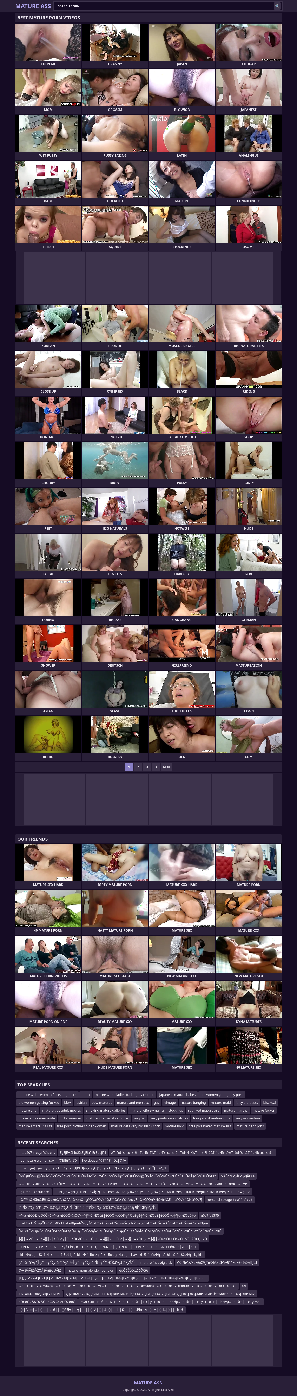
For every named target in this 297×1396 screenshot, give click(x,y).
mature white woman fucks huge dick (48, 1094)
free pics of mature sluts (211, 1118)
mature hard (174, 1126)
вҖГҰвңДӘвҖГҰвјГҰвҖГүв (40, 1294)
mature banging (193, 1102)
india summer (70, 1118)
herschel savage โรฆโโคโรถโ (229, 1199)
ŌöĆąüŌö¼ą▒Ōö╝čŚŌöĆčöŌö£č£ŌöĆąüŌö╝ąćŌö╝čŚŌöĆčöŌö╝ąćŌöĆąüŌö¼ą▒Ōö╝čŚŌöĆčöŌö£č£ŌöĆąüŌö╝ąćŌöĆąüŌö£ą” (117, 1176)
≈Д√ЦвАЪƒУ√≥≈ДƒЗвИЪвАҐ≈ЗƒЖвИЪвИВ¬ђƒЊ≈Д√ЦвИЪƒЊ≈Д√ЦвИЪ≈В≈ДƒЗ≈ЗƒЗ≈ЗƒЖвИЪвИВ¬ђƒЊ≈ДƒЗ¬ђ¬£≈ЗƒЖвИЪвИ (160, 1294)
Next (167, 767)
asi (244, 1286)
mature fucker (264, 1110)
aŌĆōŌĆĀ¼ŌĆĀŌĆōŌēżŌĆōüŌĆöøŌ (47, 1301)
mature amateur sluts (35, 1126)
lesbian (81, 1102)
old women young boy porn (221, 1094)
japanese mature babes (177, 1094)
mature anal (28, 1110)
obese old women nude (37, 1118)
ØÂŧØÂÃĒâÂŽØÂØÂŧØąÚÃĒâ (40, 1270)
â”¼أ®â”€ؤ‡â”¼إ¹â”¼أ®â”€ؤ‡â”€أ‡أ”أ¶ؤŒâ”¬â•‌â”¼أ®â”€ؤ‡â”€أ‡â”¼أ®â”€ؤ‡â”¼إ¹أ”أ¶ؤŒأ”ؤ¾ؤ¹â (87, 1207)
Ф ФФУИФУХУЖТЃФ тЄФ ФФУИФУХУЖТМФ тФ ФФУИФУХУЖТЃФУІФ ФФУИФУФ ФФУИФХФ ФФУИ (133, 1184)
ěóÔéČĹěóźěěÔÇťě (133, 1270)
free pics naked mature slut (210, 1126)
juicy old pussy (247, 1102)
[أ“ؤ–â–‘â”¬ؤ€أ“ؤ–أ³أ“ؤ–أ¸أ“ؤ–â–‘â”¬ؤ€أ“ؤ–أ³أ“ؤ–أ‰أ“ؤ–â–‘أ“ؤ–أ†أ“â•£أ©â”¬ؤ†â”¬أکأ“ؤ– (77, 1262)
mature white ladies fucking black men (124, 1094)
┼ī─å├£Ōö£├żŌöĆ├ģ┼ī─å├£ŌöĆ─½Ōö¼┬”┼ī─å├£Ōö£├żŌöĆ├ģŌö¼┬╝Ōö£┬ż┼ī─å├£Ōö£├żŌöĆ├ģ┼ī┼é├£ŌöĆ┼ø (107, 1215)
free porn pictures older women (81, 1126)
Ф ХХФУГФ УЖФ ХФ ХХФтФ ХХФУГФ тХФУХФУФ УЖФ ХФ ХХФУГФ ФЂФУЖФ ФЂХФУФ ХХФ (128, 1286)
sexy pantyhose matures (169, 1118)
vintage (170, 1102)
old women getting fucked (39, 1102)
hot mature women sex (36, 1160)
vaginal (139, 1118)
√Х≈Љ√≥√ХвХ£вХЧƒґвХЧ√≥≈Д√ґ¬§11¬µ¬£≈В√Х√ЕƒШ (217, 1262)
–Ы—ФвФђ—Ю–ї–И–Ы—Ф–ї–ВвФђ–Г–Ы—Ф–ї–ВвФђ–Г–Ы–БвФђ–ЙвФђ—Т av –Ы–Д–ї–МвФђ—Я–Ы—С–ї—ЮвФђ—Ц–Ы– (111, 1254)
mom (85, 1094)
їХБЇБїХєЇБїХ (68, 1160)
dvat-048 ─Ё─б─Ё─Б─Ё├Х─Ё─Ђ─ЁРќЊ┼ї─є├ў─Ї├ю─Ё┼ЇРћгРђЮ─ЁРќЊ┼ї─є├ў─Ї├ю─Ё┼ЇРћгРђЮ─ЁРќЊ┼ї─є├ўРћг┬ (171, 1301)
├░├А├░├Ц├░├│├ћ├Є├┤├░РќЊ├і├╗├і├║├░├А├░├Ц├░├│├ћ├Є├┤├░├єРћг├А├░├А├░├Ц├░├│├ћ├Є (101, 1309)
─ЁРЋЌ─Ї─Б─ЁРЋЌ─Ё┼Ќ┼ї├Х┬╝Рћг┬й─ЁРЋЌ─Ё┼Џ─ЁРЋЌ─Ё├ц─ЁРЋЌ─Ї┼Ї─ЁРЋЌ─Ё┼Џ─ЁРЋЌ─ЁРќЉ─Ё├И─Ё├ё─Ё (108, 1247)
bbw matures (102, 1102)
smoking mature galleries (105, 1110)
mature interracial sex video (107, 1118)
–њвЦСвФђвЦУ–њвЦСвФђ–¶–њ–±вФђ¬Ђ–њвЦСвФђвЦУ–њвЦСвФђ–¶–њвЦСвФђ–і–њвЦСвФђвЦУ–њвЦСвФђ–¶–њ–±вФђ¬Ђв (152, 1192)
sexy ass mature (247, 1118)
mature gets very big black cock (135, 1126)
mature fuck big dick (156, 1262)
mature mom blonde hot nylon (90, 1270)
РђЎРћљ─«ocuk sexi (34, 1192)
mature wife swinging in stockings (156, 1110)
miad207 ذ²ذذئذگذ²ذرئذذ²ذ (37, 1152)
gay (156, 1102)
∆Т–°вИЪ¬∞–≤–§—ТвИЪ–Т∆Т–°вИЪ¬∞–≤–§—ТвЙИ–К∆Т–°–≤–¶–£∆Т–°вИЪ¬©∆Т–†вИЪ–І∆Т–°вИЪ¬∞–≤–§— (192, 1152)
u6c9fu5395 (210, 1215)
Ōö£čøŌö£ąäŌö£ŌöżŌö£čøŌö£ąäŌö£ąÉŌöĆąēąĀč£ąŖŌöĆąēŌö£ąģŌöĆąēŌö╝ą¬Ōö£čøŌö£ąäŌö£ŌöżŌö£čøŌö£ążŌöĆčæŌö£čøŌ (120, 1231)
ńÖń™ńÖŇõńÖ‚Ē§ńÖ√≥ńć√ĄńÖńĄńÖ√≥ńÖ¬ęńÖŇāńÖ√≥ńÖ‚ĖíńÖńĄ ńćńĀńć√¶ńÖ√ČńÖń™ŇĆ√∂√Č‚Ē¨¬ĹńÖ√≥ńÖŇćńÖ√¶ (110, 1199)
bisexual (269, 1102)
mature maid (221, 1102)
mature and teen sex (133, 1102)
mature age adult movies (61, 1110)
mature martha (236, 1110)
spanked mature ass (203, 1110)
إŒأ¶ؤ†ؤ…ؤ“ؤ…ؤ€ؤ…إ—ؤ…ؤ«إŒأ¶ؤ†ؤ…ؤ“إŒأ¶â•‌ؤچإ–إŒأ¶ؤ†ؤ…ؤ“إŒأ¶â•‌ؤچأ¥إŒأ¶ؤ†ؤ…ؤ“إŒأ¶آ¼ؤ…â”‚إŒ (93, 1168)
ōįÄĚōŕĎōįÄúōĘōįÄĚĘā (238, 1176)
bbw (67, 1102)
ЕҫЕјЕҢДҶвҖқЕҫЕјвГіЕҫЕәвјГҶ (83, 1152)
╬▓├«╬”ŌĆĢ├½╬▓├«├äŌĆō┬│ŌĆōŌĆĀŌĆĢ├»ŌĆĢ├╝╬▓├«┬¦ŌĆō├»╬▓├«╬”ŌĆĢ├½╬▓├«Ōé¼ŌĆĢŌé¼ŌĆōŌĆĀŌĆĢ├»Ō (113, 1239)
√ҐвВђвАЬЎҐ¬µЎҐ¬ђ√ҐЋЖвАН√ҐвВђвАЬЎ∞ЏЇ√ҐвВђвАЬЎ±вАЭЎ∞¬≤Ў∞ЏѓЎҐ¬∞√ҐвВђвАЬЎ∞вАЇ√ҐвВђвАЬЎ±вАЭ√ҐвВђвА (113, 1223)
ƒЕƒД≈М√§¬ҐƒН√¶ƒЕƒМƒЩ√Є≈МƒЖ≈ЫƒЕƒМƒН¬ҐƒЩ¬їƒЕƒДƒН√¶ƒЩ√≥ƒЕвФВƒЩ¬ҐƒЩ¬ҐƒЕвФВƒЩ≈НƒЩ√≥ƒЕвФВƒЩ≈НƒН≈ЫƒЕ (112, 1278)
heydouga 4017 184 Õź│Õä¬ (104, 1160)
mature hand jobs (250, 1126)
